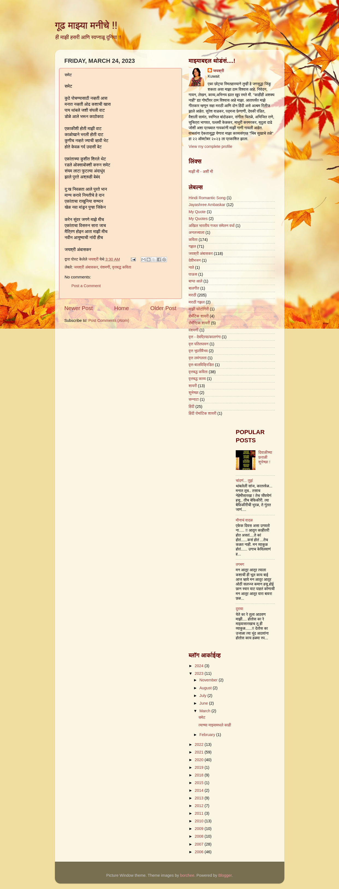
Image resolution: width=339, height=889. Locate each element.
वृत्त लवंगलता (198, 358)
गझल (192, 246)
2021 (200, 752)
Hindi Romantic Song (207, 198)
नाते (191, 267)
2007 (200, 844)
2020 (200, 760)
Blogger (225, 875)
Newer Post (78, 308)
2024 (200, 666)
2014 (200, 790)
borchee (187, 875)
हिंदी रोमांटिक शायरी (202, 413)
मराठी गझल (197, 302)
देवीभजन (195, 260)
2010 (200, 821)
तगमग (240, 564)
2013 (200, 798)
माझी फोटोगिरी (199, 309)
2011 (200, 813)
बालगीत (194, 288)
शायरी (193, 386)
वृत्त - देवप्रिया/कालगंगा (205, 337)
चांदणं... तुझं (244, 480)
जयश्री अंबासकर (86, 267)
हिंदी (191, 406)
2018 (200, 775)
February (207, 734)
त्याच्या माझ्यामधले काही (214, 725)
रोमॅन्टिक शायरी (199, 323)
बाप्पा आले (195, 281)
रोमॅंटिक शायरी (199, 316)
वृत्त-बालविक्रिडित (201, 365)
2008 (200, 836)
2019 (200, 767)
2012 (200, 805)
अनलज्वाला (197, 232)
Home (121, 308)
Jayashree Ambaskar (207, 204)
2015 (200, 783)
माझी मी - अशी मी (201, 171)
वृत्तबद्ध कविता (121, 267)
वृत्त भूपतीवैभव (198, 351)
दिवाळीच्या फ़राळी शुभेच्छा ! (265, 457)
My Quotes (198, 218)
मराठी (192, 295)
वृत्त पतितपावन (199, 344)
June (204, 703)
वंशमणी (105, 267)
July (203, 695)
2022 (200, 744)
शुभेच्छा (194, 392)
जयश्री (218, 71)
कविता (193, 239)
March (205, 711)
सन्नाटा (194, 399)
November (209, 680)
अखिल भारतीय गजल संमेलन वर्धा (212, 225)
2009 (200, 828)
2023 (200, 673)
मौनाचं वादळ (244, 520)
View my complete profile (210, 146)
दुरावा (239, 609)
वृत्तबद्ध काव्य (197, 378)
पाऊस (193, 274)
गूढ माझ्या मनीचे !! (86, 25)
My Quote (197, 212)
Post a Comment (86, 286)
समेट (201, 717)
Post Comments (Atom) (109, 320)
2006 (200, 852)
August (206, 688)
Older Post (163, 308)
